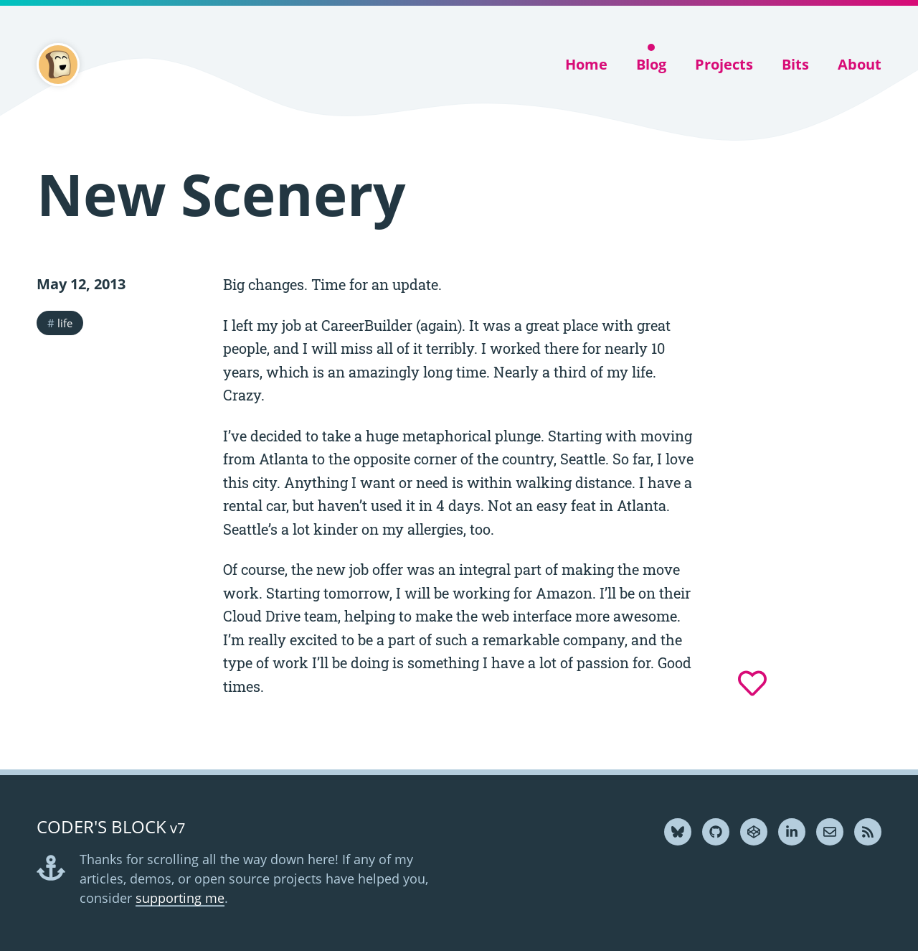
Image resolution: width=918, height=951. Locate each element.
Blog (651, 64)
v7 (111, 828)
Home (586, 64)
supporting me (180, 898)
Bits (795, 64)
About (859, 64)
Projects (724, 64)
